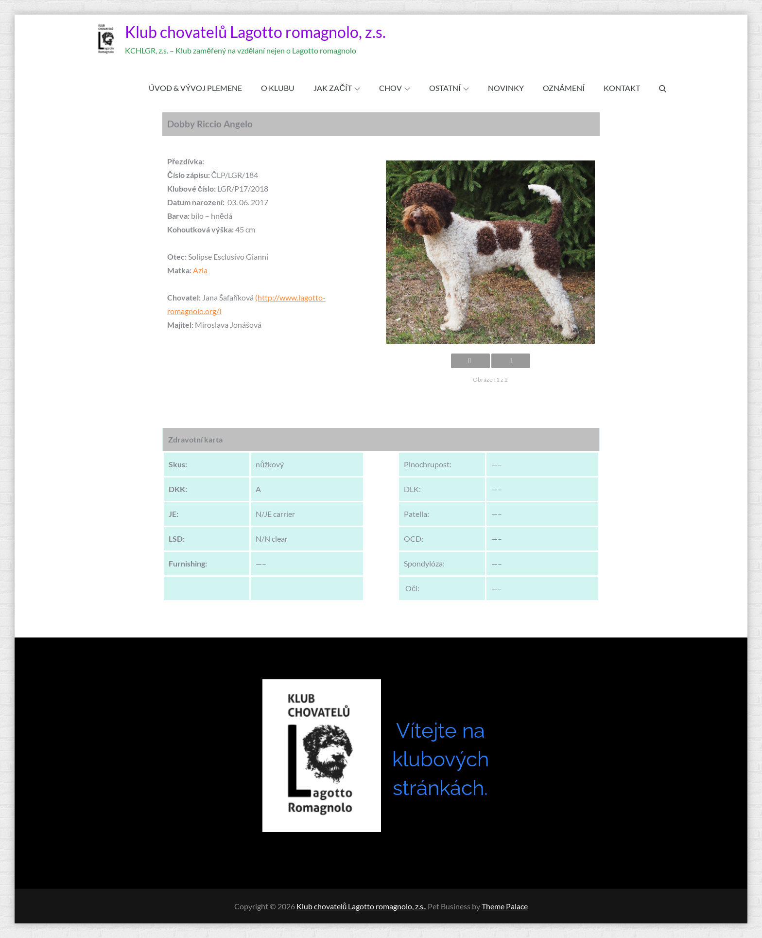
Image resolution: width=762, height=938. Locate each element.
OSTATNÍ (449, 87)
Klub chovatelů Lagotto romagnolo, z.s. (255, 31)
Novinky (506, 87)
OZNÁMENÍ (564, 87)
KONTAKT (622, 87)
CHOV (394, 87)
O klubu (277, 87)
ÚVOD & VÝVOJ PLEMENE (195, 87)
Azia (200, 270)
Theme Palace (505, 906)
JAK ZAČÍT (336, 87)
